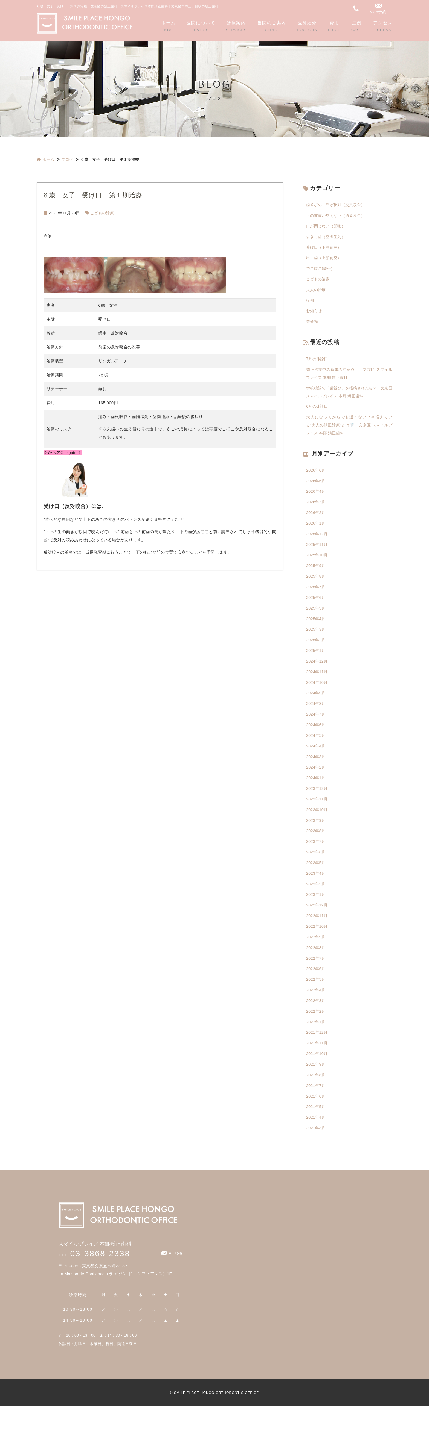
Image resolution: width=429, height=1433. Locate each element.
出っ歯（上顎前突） (325, 259)
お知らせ (314, 314)
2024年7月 (316, 728)
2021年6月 (316, 1121)
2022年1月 (316, 1045)
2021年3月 (316, 1154)
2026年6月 (316, 477)
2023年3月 (316, 903)
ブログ (67, 159)
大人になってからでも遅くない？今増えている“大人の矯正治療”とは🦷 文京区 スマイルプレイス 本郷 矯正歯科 (349, 431)
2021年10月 (317, 1078)
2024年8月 (316, 717)
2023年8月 (316, 848)
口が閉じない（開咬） (327, 226)
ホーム (45, 159)
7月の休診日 (317, 363)
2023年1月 (316, 914)
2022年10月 (317, 946)
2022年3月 (316, 1023)
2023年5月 (316, 881)
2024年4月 (316, 761)
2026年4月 (316, 499)
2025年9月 (316, 575)
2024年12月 (317, 673)
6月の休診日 (317, 412)
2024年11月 (317, 684)
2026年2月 (316, 520)
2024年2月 (316, 783)
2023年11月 (317, 815)
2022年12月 (317, 925)
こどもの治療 (102, 213)
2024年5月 (316, 750)
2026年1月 (316, 531)
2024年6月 (316, 739)
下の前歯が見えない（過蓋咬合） (337, 216)
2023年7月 (316, 859)
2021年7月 (316, 1110)
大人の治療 (316, 292)
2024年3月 (316, 772)
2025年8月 (316, 586)
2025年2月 (316, 651)
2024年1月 (316, 793)
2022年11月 (317, 935)
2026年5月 (316, 488)
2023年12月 (317, 804)
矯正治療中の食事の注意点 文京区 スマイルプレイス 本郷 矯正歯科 (349, 377)
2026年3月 (316, 509)
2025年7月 (316, 597)
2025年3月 (316, 641)
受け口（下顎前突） (325, 248)
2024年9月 (316, 706)
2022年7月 (316, 979)
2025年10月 (317, 564)
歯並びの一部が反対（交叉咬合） (337, 205)
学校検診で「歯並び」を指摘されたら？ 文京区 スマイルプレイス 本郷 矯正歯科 (349, 397)
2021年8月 (316, 1099)
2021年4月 (316, 1143)
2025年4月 (316, 630)
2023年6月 (316, 870)
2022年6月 (316, 990)
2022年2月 (316, 1034)
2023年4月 (316, 892)
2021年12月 (317, 1056)
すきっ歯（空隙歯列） (327, 237)
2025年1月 (316, 662)
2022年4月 (316, 1012)
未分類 (312, 325)
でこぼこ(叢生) (320, 270)
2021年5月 (316, 1132)
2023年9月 (316, 837)
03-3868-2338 (94, 1279)
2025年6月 (316, 608)
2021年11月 (317, 1067)
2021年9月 (316, 1088)
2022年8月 (316, 968)
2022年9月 (316, 957)
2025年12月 (317, 542)
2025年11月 (317, 553)
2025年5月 (316, 619)
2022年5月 (316, 1001)
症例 (310, 303)
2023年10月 (317, 826)
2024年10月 (317, 695)
